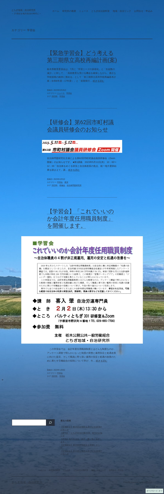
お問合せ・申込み (143, 11)
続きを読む (98, 81)
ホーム (55, 11)
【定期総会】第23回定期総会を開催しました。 (80, 446)
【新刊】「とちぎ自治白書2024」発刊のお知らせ (81, 434)
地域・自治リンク (122, 11)
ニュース (83, 11)
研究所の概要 (69, 11)
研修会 (62, 185)
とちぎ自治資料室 (100, 11)
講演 (66, 182)
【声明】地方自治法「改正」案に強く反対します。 (81, 440)
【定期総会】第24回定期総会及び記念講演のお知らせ (81, 428)
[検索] (50, 422)
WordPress (147, 482)
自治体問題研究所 (74, 185)
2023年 (55, 96)
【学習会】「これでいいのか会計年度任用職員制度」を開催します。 (80, 218)
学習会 (69, 93)
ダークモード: (154, 491)
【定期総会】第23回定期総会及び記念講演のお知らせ (81, 452)
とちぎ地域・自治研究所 (23, 10)
